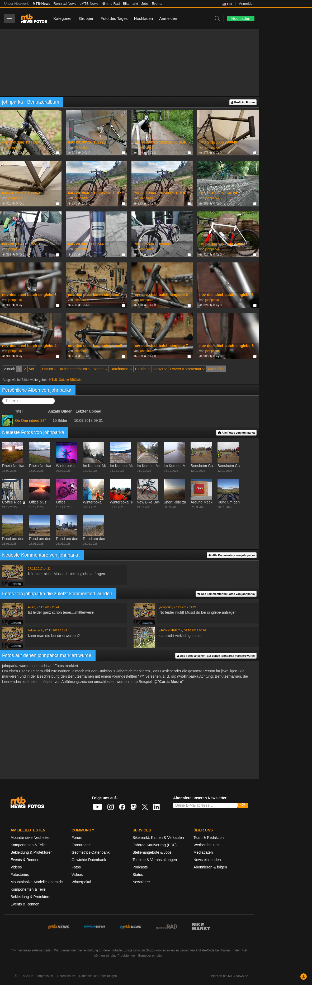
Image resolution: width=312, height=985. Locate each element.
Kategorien (63, 18)
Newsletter (141, 882)
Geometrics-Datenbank (91, 852)
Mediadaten (203, 852)
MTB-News (41, 4)
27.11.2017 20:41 (48, 607)
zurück (9, 369)
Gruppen (86, 18)
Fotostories (20, 874)
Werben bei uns (206, 845)
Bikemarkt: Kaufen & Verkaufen (158, 837)
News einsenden (207, 860)
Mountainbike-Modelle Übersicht (37, 882)
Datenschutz (66, 976)
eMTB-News (88, 4)
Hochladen (143, 18)
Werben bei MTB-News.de (229, 976)
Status (138, 874)
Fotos (76, 867)
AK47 (31, 607)
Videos (16, 867)
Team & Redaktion (208, 837)
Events (157, 4)
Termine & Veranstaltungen (155, 860)
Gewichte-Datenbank (89, 860)
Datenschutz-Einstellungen (98, 976)
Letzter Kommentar (187, 369)
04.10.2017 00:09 (195, 630)
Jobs (144, 4)
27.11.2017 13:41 (56, 630)
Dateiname (121, 369)
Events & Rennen (25, 860)
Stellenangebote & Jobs (152, 852)
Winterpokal (81, 882)
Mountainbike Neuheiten (30, 837)
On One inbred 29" (30, 420)
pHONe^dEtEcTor (170, 630)
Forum (77, 837)
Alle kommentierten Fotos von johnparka (226, 594)
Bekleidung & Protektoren (32, 852)
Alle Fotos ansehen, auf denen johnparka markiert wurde (216, 656)
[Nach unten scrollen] (303, 976)
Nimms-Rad (111, 4)
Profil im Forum (243, 102)
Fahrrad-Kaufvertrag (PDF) (155, 845)
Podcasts (140, 867)
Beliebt (142, 369)
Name (100, 369)
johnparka (15, 147)
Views (160, 369)
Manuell (216, 369)
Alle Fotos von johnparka (236, 432)
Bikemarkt (130, 4)
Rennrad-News (65, 4)
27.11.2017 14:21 (39, 568)
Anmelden (246, 4)
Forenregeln (82, 845)
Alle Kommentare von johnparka (232, 555)
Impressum (45, 976)
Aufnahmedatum (75, 369)
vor (31, 369)
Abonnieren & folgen (210, 867)
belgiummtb (35, 630)
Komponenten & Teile (28, 845)
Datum (49, 369)
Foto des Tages (114, 18)
